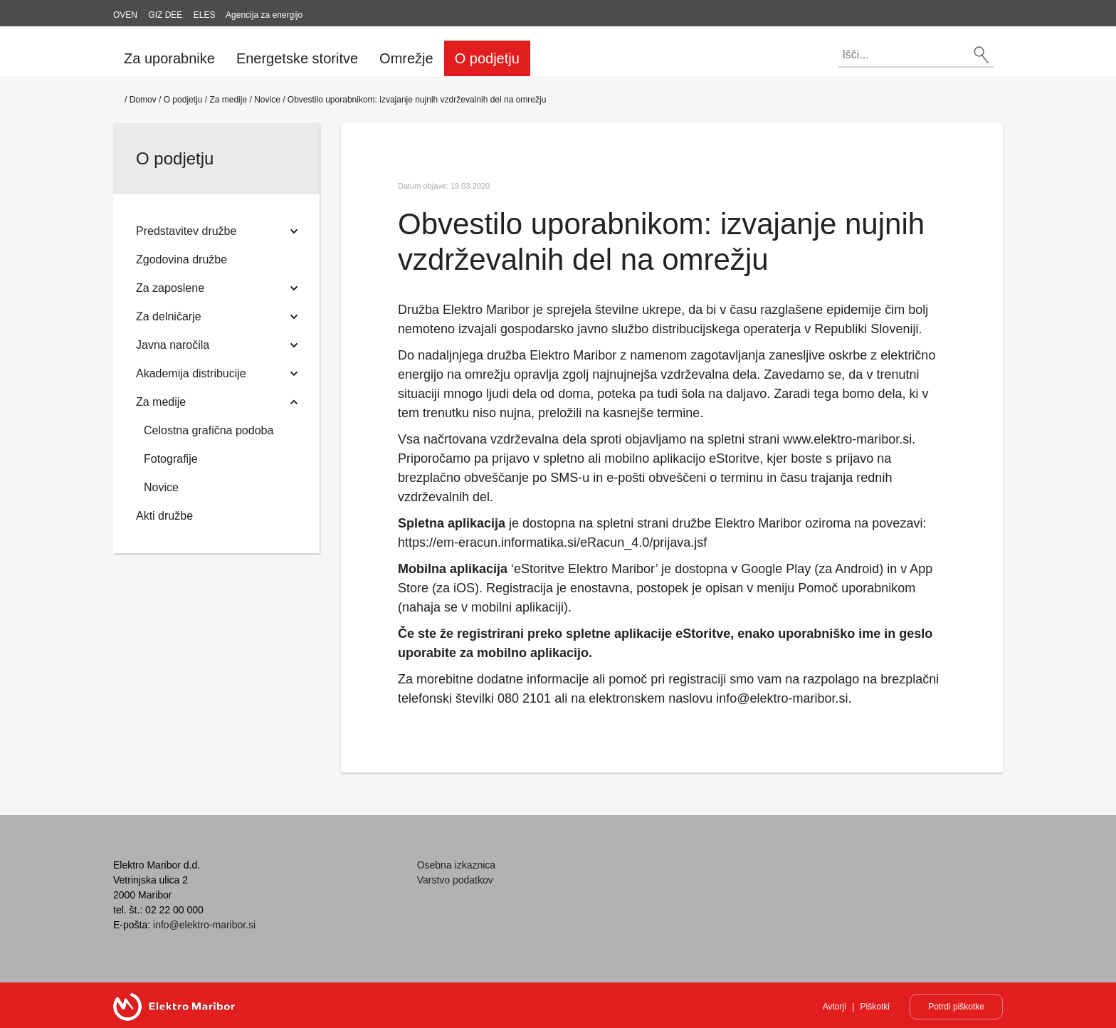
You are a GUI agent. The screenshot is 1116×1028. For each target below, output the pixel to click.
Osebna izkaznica (456, 865)
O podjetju (487, 58)
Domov (143, 100)
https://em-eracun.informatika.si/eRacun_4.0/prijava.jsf (552, 542)
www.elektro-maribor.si (847, 439)
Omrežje (406, 58)
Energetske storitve (297, 58)
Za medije (228, 100)
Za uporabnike (169, 58)
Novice (267, 100)
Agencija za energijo (264, 15)
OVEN (125, 15)
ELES (205, 15)
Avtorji (834, 1007)
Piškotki (875, 1007)
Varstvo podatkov (455, 880)
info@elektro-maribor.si (782, 698)
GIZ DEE (165, 15)
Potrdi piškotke (956, 1007)
